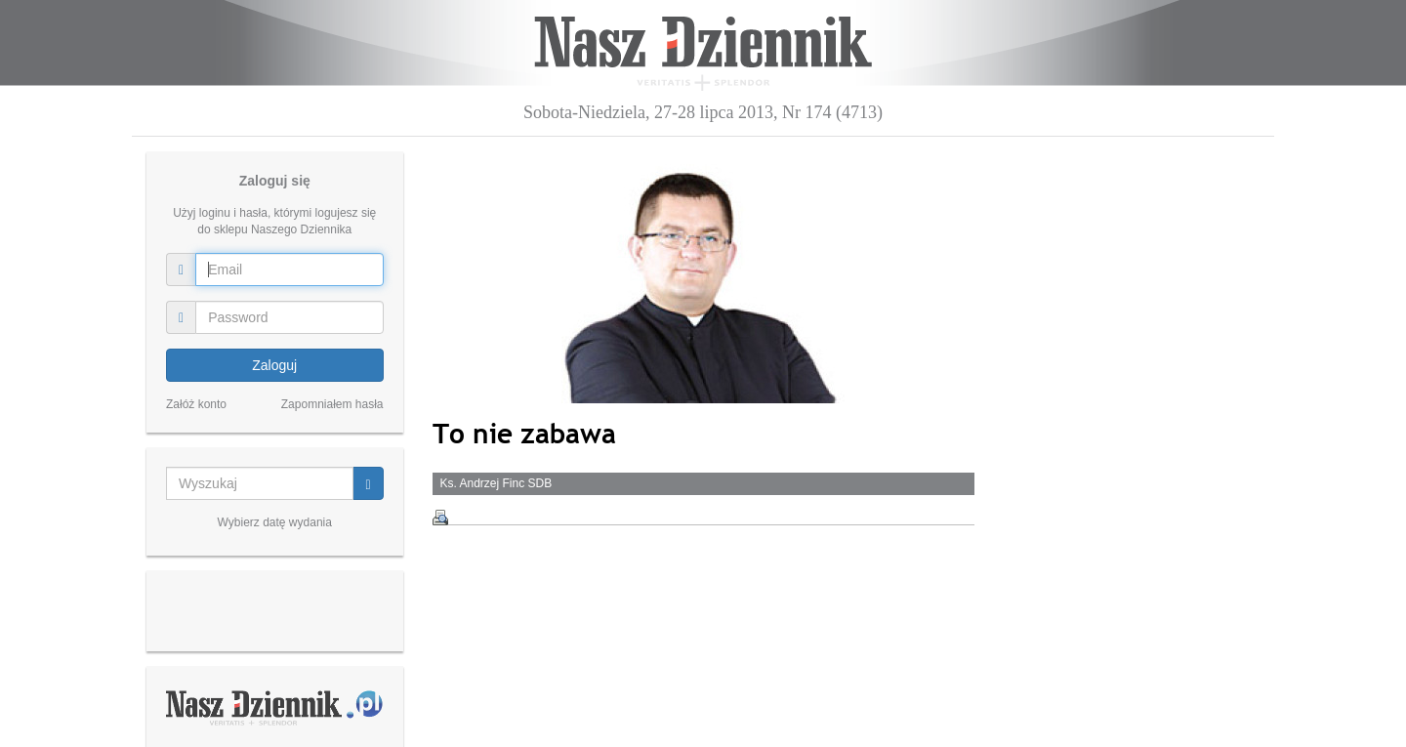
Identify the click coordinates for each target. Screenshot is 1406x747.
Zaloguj (274, 365)
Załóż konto (196, 404)
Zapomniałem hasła (332, 404)
